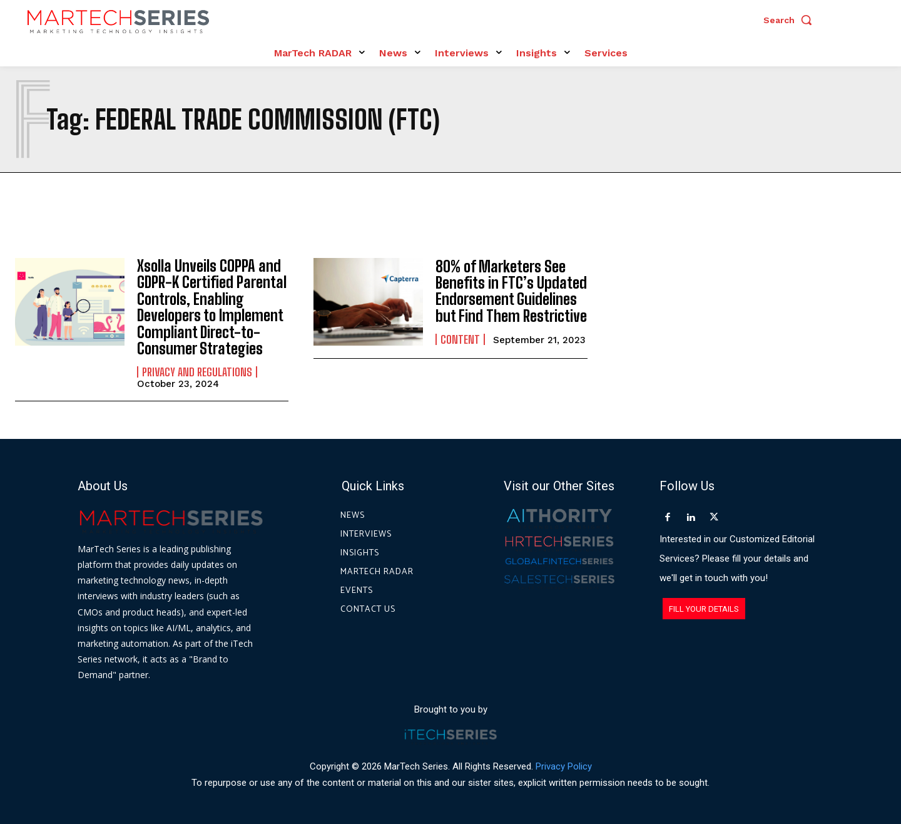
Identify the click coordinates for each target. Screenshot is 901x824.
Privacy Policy (564, 767)
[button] (790, 20)
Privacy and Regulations (197, 372)
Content (460, 339)
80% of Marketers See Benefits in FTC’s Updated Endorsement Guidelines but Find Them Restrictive (511, 291)
